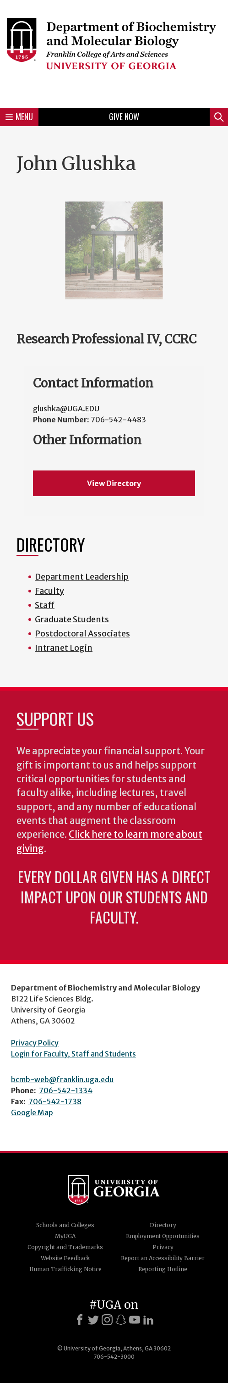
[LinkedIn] (148, 1319)
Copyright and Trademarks (65, 1247)
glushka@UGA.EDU (66, 408)
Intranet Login (63, 647)
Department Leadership (82, 576)
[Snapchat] (120, 1319)
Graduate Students (72, 619)
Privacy (163, 1247)
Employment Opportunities (163, 1236)
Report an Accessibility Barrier (163, 1258)
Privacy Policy (35, 1042)
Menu (19, 116)
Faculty (49, 591)
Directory (163, 1225)
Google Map (32, 1112)
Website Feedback (65, 1258)
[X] (93, 1319)
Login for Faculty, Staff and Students (73, 1053)
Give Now (124, 116)
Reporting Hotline (162, 1269)
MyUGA (65, 1236)
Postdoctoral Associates (82, 633)
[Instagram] (107, 1319)
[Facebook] (79, 1319)
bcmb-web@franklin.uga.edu (62, 1079)
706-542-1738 (54, 1101)
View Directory (114, 483)
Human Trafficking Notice (65, 1269)
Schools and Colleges (65, 1225)
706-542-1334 (65, 1090)
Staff (44, 605)
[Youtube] (134, 1319)
